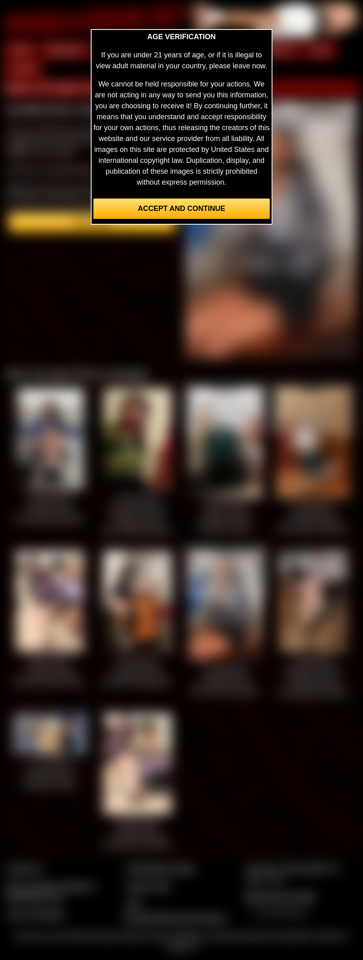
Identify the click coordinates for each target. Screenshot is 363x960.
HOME (20, 50)
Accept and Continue (181, 208)
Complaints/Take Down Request (174, 918)
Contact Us (24, 869)
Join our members (35, 914)
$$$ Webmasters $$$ (279, 897)
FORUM (23, 69)
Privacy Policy (148, 886)
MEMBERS (64, 50)
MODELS (279, 50)
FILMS (320, 50)
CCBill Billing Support (160, 869)
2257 (134, 903)
